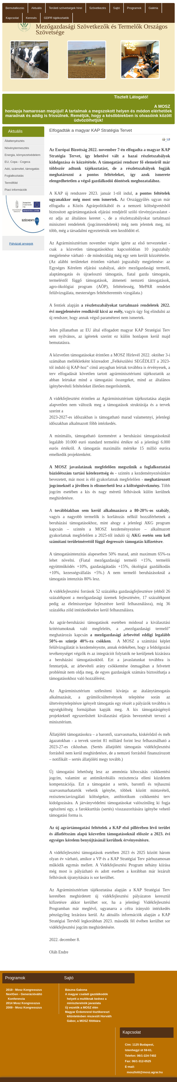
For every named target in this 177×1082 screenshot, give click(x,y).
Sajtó (116, 8)
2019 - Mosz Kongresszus (24, 989)
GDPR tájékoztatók (56, 18)
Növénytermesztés (17, 148)
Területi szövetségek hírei (65, 8)
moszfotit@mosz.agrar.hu (145, 1072)
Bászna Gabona (76, 989)
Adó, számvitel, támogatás (22, 168)
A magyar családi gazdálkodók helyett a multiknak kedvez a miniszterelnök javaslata (86, 998)
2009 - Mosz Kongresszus (24, 1007)
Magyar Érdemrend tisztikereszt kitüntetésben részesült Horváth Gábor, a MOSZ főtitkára (88, 1016)
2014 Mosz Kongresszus (23, 1003)
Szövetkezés (97, 8)
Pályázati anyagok (21, 243)
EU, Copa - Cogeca (17, 162)
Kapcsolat (12, 18)
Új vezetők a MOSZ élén (81, 1007)
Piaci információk (16, 189)
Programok (134, 8)
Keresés (31, 18)
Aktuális (36, 8)
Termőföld (11, 183)
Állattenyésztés (14, 141)
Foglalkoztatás (14, 175)
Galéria (153, 8)
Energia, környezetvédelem (22, 155)
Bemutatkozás (15, 8)
